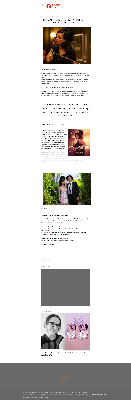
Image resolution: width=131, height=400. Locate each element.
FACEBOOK (65, 379)
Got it (107, 395)
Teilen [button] (42, 258)
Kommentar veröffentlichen (52, 358)
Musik (51, 260)
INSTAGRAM (65, 377)
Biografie (47, 260)
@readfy (71, 228)
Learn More (97, 395)
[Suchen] (89, 4)
